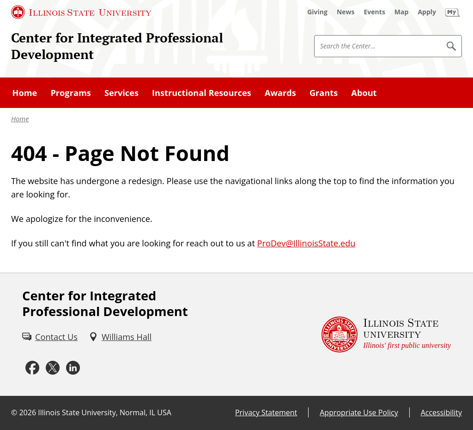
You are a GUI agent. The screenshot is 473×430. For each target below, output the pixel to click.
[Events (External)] (374, 12)
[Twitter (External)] (52, 368)
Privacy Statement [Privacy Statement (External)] (266, 412)
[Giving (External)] (317, 12)
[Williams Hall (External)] (120, 337)
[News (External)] (346, 12)
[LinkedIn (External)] (73, 368)
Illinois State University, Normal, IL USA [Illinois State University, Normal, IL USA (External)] (104, 412)
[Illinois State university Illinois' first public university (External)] (386, 335)
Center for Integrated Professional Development (117, 46)
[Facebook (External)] (32, 368)
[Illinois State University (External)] (81, 12)
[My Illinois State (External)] (452, 12)
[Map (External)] (402, 12)
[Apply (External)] (427, 12)
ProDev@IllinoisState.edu (306, 243)
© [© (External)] (14, 412)
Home (20, 118)
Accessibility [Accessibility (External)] (441, 412)
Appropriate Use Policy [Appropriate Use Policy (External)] (359, 412)
